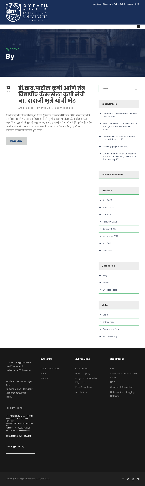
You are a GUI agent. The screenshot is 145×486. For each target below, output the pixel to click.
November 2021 (110, 236)
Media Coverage (49, 368)
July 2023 (107, 200)
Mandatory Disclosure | (103, 4)
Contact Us (81, 368)
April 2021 (107, 250)
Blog (105, 275)
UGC (112, 382)
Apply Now (81, 392)
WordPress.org (110, 336)
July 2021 (107, 243)
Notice (106, 282)
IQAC (137, 4)
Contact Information (121, 387)
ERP (112, 368)
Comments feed (111, 329)
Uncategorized (64, 108)
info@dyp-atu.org (15, 446)
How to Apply (82, 373)
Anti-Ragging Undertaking (115, 146)
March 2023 (108, 207)
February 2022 (110, 221)
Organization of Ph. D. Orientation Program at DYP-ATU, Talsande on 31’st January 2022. (120, 156)
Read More (16, 141)
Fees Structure (83, 387)
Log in (105, 314)
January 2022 (109, 229)
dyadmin (46, 108)
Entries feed (109, 322)
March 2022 (108, 214)
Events (44, 378)
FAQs (43, 373)
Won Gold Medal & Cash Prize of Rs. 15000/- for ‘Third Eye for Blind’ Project (120, 126)
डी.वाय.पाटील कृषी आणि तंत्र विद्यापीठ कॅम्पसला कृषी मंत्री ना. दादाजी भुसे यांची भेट (51, 94)
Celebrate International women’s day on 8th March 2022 (119, 138)
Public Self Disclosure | (124, 4)
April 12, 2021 (25, 108)
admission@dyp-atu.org (18, 435)
